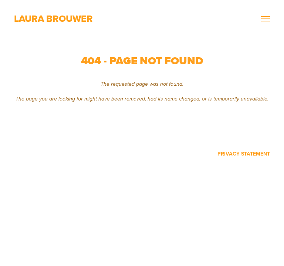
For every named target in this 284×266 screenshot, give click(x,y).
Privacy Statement (243, 153)
